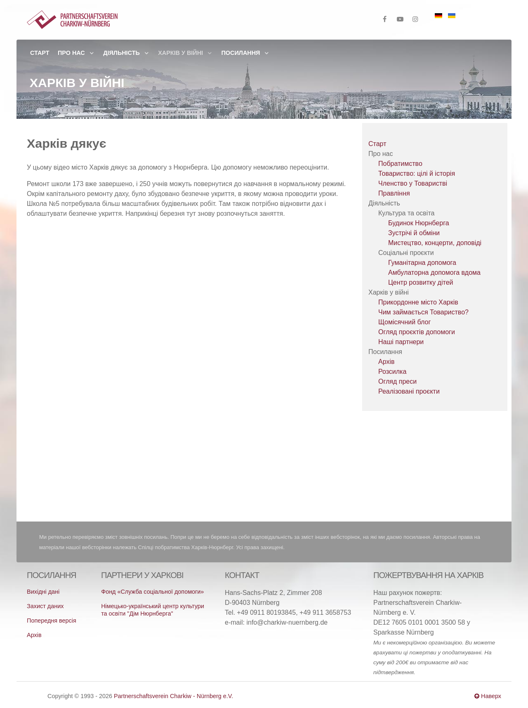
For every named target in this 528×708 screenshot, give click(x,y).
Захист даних (45, 606)
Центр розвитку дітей (420, 282)
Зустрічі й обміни (414, 232)
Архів (386, 361)
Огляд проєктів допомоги (416, 331)
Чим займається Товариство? (423, 312)
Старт (377, 143)
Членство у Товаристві (412, 183)
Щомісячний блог (404, 322)
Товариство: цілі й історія (416, 173)
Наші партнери (401, 341)
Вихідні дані (43, 591)
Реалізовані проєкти (409, 391)
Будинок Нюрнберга (418, 223)
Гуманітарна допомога (422, 262)
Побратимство (400, 163)
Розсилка (392, 371)
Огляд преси (397, 381)
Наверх (487, 696)
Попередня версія (51, 620)
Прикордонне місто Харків (418, 302)
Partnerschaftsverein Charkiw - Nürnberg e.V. (173, 696)
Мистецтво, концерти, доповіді (434, 242)
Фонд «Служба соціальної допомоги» (152, 591)
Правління (394, 193)
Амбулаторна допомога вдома (434, 272)
